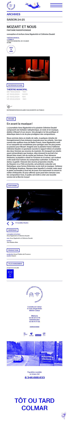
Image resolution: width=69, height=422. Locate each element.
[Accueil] (11, 5)
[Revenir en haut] (63, 415)
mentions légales (34, 326)
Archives (13, 14)
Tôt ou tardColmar (34, 404)
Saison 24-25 (16, 19)
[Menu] (56, 5)
